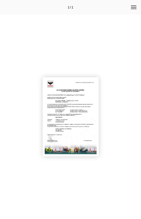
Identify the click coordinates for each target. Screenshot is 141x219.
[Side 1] (70, 7)
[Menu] (133, 7)
